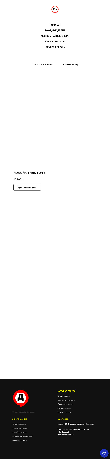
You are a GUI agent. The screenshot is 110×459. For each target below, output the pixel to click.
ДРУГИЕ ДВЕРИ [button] (54, 47)
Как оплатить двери (19, 428)
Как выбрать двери (19, 440)
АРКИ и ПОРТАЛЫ (55, 41)
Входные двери (64, 396)
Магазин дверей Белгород (22, 436)
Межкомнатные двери (66, 400)
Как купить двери (19, 424)
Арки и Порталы (64, 412)
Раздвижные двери (65, 404)
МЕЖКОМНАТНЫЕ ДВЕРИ (55, 36)
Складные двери (64, 408)
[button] (70, 66)
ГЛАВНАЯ (55, 24)
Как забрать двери (19, 432)
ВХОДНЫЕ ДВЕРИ (55, 30)
